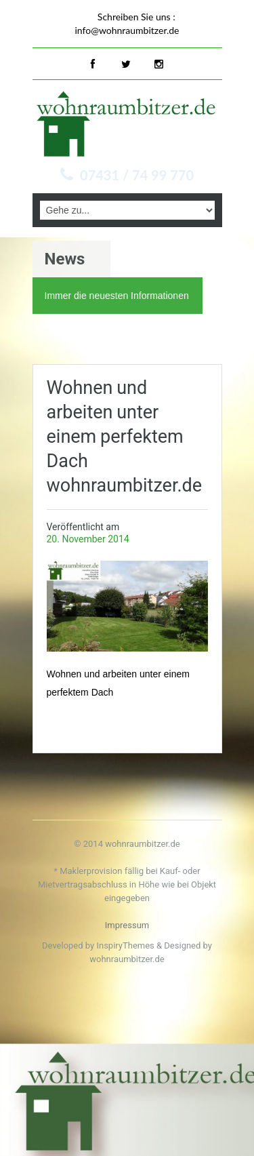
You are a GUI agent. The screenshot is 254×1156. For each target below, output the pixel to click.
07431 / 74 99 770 (137, 175)
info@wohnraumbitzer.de (127, 30)
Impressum (127, 925)
